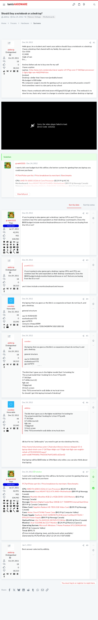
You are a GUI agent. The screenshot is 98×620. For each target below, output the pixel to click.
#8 (87, 545)
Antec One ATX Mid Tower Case (41, 512)
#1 (94, 42)
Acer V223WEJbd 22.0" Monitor (44, 522)
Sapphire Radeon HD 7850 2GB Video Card (51, 507)
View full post (22, 194)
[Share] (90, 42)
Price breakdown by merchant (47, 175)
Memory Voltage (34, 17)
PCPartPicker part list (24, 175)
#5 (87, 336)
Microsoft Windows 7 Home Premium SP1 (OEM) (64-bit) (62, 525)
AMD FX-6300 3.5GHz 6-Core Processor (43, 489)
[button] (4, 4)
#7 (87, 472)
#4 (87, 299)
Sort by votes (89, 205)
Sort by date (74, 205)
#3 (87, 260)
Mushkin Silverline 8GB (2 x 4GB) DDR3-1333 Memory (52, 497)
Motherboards (48, 17)
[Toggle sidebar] (89, 4)
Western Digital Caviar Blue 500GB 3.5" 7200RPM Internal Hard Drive (59, 502)
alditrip (6, 17)
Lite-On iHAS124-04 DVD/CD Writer (50, 520)
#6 (87, 402)
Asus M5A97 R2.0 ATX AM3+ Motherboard (53, 491)
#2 (87, 213)
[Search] (94, 4)
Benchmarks (66, 175)
